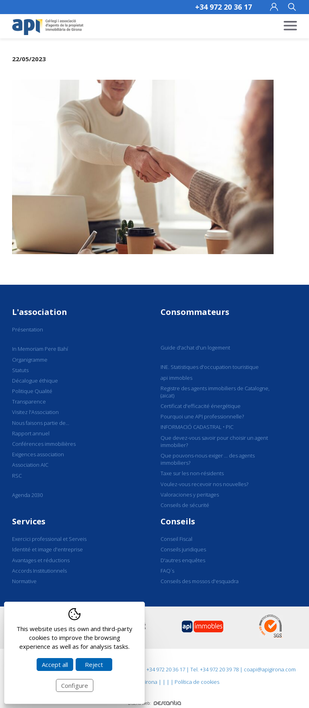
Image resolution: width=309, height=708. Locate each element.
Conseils (178, 521)
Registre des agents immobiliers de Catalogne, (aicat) (215, 392)
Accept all (55, 664)
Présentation (27, 329)
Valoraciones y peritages (190, 494)
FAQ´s (167, 570)
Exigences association (38, 454)
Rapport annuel (30, 433)
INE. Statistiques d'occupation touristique (210, 367)
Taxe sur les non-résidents (192, 473)
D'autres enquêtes (183, 560)
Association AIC (30, 464)
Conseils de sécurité (185, 505)
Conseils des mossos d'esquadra (200, 581)
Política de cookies (197, 681)
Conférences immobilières (44, 443)
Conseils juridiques (183, 549)
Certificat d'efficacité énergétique (201, 406)
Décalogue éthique (35, 380)
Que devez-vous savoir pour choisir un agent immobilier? (214, 441)
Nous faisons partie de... (40, 422)
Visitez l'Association (35, 412)
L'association (39, 311)
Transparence (29, 401)
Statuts (20, 370)
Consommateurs (195, 311)
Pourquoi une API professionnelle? (202, 416)
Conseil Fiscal (176, 538)
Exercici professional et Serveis (49, 538)
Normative (24, 581)
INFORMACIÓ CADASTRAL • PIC (197, 427)
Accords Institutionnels (39, 570)
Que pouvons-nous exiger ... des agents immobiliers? (208, 459)
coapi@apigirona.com (270, 669)
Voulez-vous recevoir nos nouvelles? (204, 484)
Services (28, 521)
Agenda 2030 (27, 495)
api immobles (176, 377)
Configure (74, 685)
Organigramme (29, 359)
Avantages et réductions (41, 560)
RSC (17, 475)
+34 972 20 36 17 (223, 7)
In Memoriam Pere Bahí (40, 348)
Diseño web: (154, 703)
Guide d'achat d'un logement (195, 347)
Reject (94, 664)
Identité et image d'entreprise (47, 549)
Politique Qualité (32, 391)
